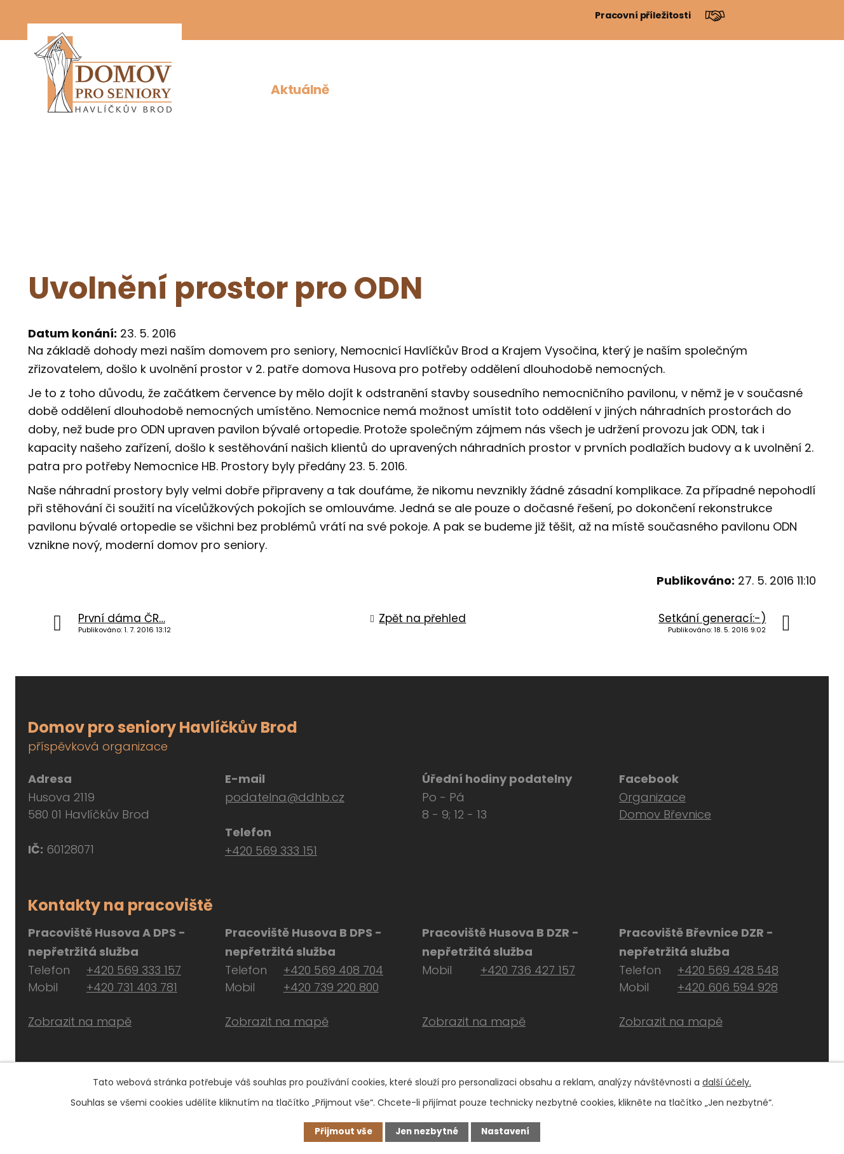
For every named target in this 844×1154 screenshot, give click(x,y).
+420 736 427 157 (527, 970)
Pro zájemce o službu (464, 89)
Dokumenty (631, 89)
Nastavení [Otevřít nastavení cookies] (508, 1131)
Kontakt (790, 89)
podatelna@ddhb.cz (284, 797)
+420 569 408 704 (333, 970)
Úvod (237, 89)
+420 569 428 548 (728, 970)
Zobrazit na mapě (80, 1021)
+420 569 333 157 (133, 970)
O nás (363, 89)
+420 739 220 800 (331, 987)
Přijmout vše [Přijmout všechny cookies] (340, 1131)
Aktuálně (300, 89)
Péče (562, 89)
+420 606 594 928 (727, 987)
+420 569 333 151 (271, 851)
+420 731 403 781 (131, 987)
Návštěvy (716, 89)
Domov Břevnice (665, 814)
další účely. (726, 1081)
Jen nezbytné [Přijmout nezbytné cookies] (426, 1131)
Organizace (652, 797)
